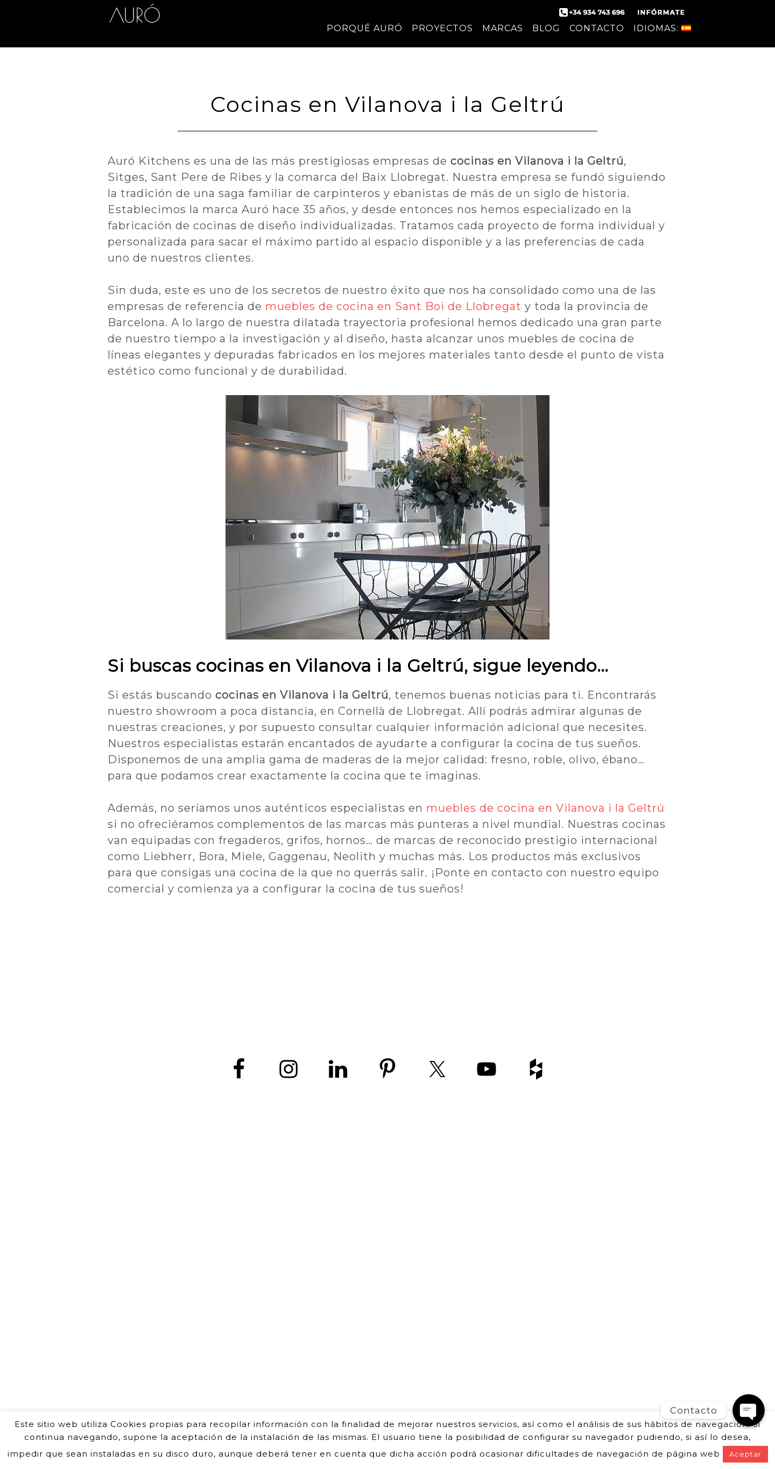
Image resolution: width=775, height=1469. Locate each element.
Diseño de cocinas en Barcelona (541, 1229)
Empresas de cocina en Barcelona (540, 1278)
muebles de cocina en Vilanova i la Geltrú (545, 808)
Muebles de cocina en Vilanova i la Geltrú (541, 1374)
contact (128, 1252)
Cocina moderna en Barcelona (541, 1205)
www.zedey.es (234, 1224)
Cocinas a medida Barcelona (541, 1387)
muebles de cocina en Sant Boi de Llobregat (393, 306)
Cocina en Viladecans (541, 1314)
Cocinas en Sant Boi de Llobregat (541, 1338)
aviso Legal (333, 1252)
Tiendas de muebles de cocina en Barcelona (541, 1253)
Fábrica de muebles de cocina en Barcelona (541, 1241)
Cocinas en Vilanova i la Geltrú (541, 1350)
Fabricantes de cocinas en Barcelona (541, 1217)
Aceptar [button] (745, 1454)
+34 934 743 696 (243, 1199)
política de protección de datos (226, 1252)
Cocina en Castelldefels (541, 1290)
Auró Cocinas (134, 21)
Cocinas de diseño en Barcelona (541, 1193)
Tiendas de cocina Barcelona (541, 1399)
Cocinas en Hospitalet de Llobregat (541, 1326)
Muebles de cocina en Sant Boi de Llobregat (541, 1363)
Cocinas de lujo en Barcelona (541, 1266)
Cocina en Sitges (541, 1302)
